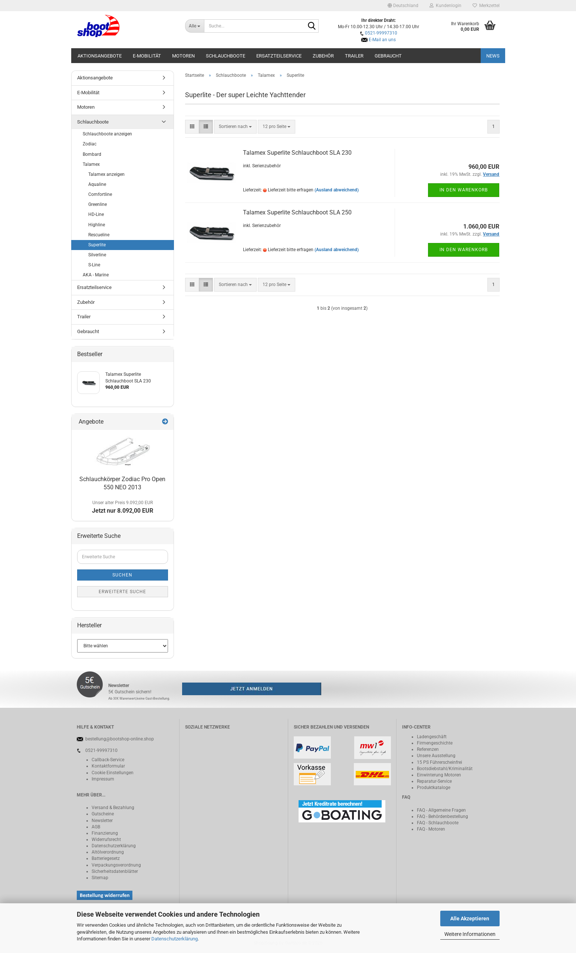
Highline (96, 224)
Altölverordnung (108, 852)
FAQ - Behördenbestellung (442, 816)
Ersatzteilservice (279, 56)
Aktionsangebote (100, 56)
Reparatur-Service (434, 781)
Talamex (91, 164)
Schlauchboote (225, 56)
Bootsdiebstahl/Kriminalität (445, 768)
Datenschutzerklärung (174, 939)
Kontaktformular (108, 766)
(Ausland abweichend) (337, 190)
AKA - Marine (96, 274)
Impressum (103, 779)
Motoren (183, 56)
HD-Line (96, 214)
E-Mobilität (147, 56)
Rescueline (98, 234)
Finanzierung (105, 833)
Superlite (97, 244)
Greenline (97, 204)
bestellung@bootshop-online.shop (119, 739)
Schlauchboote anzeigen (107, 134)
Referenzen (428, 749)
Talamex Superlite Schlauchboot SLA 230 (297, 152)
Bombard (92, 154)
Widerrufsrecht (106, 839)
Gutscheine (103, 813)
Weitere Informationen (470, 934)
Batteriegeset (105, 858)
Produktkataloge (433, 787)
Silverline (97, 254)
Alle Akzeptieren (469, 918)
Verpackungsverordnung (116, 865)
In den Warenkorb (464, 190)
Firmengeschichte (434, 743)
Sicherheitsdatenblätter (115, 871)
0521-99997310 (381, 33)
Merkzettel (486, 5)
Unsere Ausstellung (436, 755)
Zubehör (323, 56)
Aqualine (97, 184)
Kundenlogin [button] (445, 5)
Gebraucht (388, 56)
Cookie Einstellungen (113, 772)
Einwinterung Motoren (439, 775)
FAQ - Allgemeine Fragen (441, 810)
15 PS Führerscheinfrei (439, 762)
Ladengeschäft (432, 736)
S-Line (94, 264)
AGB (96, 826)
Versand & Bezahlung (113, 807)
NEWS (493, 56)
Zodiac (89, 144)
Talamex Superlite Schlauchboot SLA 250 (297, 212)
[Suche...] (194, 26)
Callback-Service (108, 759)
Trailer (354, 56)
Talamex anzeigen (106, 174)
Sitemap (100, 877)
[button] (403, 5)
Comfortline (100, 194)
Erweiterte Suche (122, 591)
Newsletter (102, 820)
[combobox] (235, 127)
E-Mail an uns (382, 39)
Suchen (122, 575)
